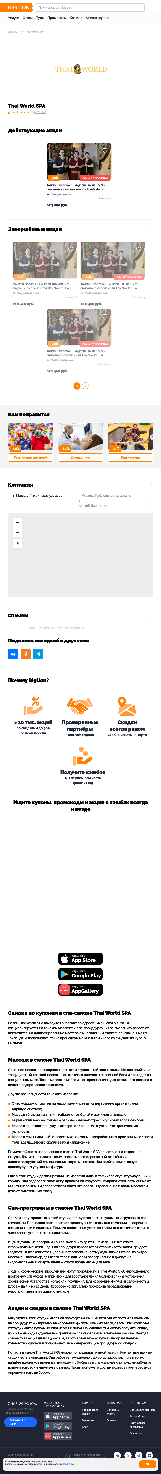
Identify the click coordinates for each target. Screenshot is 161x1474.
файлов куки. (68, 1464)
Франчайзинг (137, 1416)
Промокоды (57, 18)
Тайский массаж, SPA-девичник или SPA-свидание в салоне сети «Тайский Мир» (76, 187)
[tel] (138, 1455)
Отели (28, 18)
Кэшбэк (76, 18)
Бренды (12, 32)
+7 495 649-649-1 (21, 1403)
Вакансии (88, 1420)
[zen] (149, 1455)
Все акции (136, 1433)
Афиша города (97, 18)
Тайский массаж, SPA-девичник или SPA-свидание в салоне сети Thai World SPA (41, 286)
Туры (40, 18)
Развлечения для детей (31, 457)
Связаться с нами (17, 1422)
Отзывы (111, 1420)
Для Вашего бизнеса (142, 1410)
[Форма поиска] (90, 7)
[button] (8, 437)
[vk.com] (117, 1455)
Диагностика (80, 457)
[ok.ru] (128, 1455)
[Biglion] (20, 7)
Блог (85, 1427)
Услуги (13, 18)
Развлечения (130, 457)
